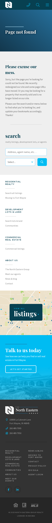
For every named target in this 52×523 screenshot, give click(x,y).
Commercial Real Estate (13, 238)
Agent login (35, 474)
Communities (11, 225)
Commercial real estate (12, 465)
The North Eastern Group (17, 269)
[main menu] (47, 5)
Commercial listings (15, 248)
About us (11, 260)
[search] (42, 162)
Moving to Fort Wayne (15, 197)
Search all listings (13, 193)
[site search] (38, 5)
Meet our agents (13, 274)
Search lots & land (13, 220)
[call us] (28, 5)
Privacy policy (37, 466)
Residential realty (13, 182)
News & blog (11, 278)
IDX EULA (33, 470)
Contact (9, 283)
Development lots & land (14, 210)
